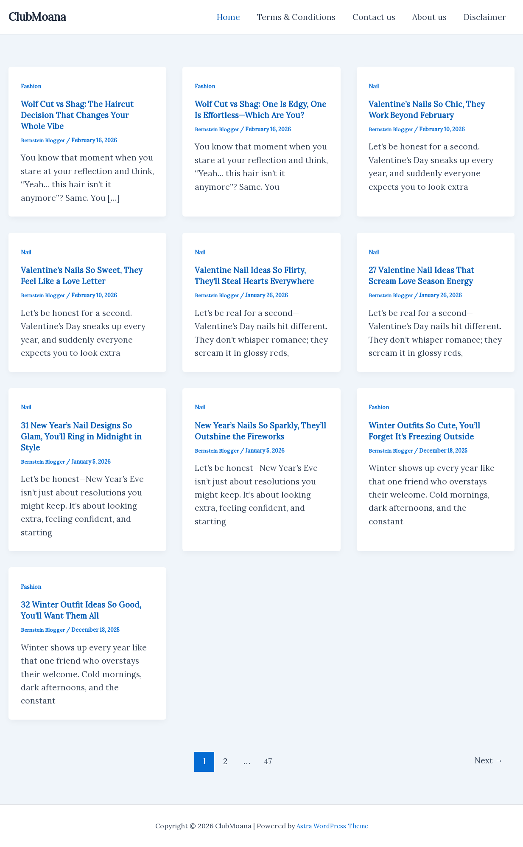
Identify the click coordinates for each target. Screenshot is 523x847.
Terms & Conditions (299, 17)
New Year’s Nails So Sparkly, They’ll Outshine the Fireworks (256, 431)
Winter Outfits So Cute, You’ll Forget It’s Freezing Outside (427, 431)
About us (431, 17)
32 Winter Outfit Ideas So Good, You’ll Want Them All (84, 610)
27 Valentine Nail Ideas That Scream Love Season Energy (425, 275)
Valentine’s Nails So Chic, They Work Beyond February (430, 109)
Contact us (376, 17)
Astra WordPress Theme (332, 826)
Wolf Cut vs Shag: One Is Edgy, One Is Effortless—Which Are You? (255, 114)
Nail (374, 86)
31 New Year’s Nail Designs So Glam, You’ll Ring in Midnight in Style (83, 436)
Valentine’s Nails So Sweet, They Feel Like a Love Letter (85, 275)
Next (486, 761)
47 (267, 761)
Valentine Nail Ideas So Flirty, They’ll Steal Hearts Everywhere (259, 275)
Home (232, 17)
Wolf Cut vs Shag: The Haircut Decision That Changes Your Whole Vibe (80, 114)
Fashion (32, 86)
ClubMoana (37, 17)
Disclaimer (485, 17)
